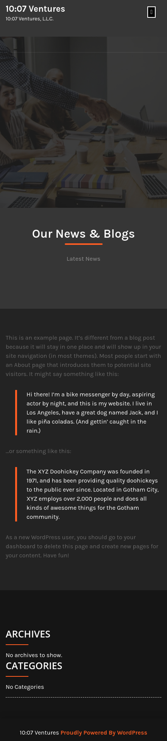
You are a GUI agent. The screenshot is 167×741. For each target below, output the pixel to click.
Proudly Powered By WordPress (104, 732)
